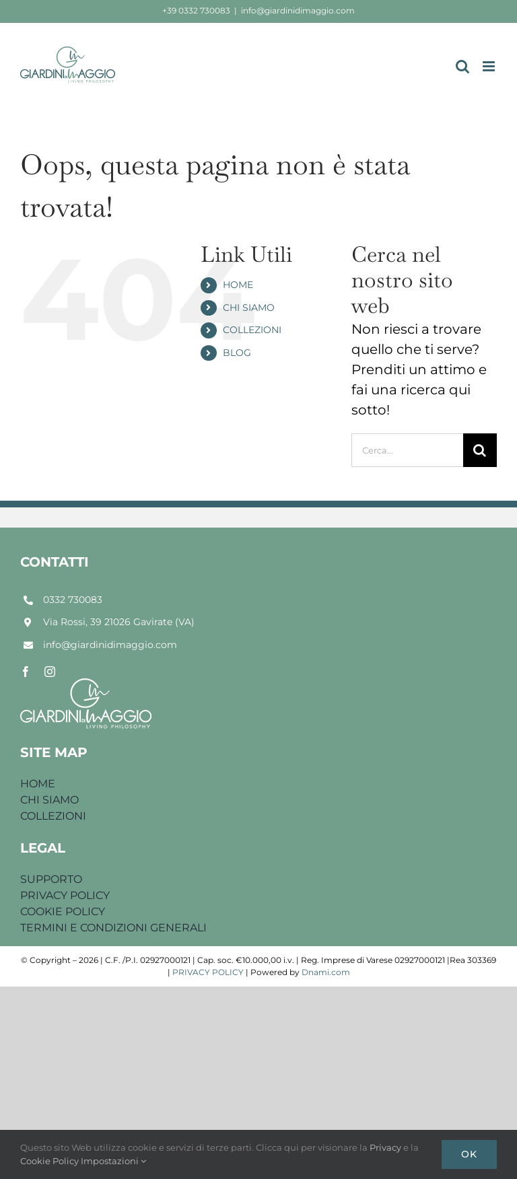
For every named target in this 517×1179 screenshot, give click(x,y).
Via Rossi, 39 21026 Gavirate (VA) (119, 622)
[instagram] (49, 671)
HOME (238, 285)
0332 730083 (72, 600)
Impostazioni (113, 1160)
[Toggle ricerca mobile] (462, 66)
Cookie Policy (50, 1160)
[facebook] (25, 671)
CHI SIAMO (249, 307)
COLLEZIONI (252, 330)
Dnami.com (326, 972)
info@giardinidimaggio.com (298, 10)
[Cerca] (480, 450)
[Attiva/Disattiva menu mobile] (490, 66)
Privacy (386, 1147)
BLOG (237, 353)
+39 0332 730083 (196, 10)
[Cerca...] (407, 450)
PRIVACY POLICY (208, 972)
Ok (469, 1154)
